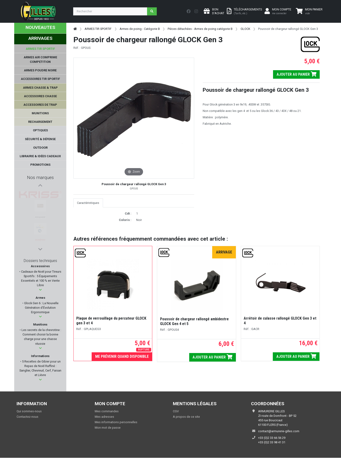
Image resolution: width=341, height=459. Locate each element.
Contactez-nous (27, 416)
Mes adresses (104, 416)
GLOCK (245, 29)
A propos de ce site (186, 416)
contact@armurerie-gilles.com (278, 431)
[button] (40, 290)
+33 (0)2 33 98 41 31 (271, 442)
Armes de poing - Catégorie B (140, 29)
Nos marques (40, 177)
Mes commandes (107, 411)
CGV (176, 411)
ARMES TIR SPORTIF (98, 29)
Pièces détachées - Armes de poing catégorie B (200, 29)
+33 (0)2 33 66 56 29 (271, 438)
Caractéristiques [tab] (88, 203)
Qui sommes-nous (29, 411)
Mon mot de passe (108, 427)
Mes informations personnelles (116, 422)
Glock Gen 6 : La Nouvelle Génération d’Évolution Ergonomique (40, 307)
